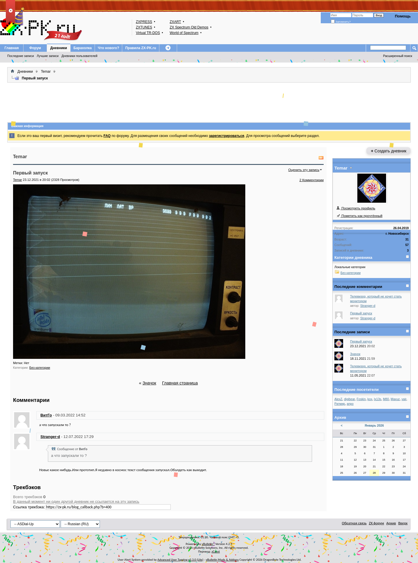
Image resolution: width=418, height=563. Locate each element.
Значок (149, 383)
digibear (349, 399)
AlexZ (338, 399)
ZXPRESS (144, 22)
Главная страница (180, 383)
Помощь (403, 16)
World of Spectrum (184, 33)
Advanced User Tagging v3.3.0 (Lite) (180, 560)
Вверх (403, 523)
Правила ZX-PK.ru (140, 48)
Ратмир (339, 403)
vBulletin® (208, 544)
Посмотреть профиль (355, 208)
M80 (386, 399)
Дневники (58, 48)
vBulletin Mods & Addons (222, 560)
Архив (391, 523)
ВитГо (46, 415)
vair (403, 399)
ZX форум (376, 523)
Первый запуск (361, 313)
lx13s (377, 399)
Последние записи (20, 56)
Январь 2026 (374, 425)
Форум (35, 48)
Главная (12, 48)
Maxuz (395, 399)
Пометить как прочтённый (359, 216)
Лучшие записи (48, 56)
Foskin (360, 399)
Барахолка (82, 48)
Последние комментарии (358, 286)
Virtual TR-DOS (148, 33)
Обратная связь (354, 523)
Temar (46, 72)
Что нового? (108, 48)
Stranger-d (50, 436)
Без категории (39, 367)
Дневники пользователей (80, 56)
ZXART (175, 22)
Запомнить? (341, 21)
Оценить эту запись (303, 170)
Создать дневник (388, 150)
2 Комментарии (311, 180)
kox (369, 399)
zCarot (216, 551)
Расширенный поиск (397, 56)
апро (350, 403)
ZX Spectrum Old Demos (189, 27)
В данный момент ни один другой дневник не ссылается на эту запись (76, 501)
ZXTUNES (144, 27)
